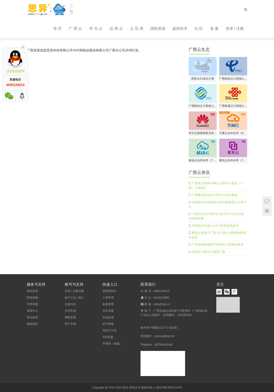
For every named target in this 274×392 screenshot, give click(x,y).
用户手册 (70, 324)
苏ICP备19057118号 (169, 387)
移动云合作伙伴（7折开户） (203, 160)
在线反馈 (108, 317)
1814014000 (161, 297)
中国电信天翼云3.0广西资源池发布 (215, 225)
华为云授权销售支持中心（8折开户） (203, 133)
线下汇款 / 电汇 (74, 297)
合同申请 (70, 310)
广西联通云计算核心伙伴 (233, 106)
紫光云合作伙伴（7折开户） (233, 160)
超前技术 (179, 29)
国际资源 (157, 29)
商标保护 (32, 324)
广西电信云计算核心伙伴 (233, 78)
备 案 (214, 29)
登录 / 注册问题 (74, 291)
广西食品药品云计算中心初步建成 (214, 195)
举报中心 (32, 310)
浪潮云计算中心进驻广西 (208, 252)
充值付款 (70, 304)
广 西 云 (75, 29)
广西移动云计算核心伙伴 (203, 106)
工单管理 (108, 297)
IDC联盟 (108, 337)
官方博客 (108, 324)
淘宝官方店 (110, 330)
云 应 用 (136, 29)
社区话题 (108, 310)
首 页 (57, 29)
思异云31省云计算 (202, 78)
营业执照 (32, 317)
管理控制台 (110, 291)
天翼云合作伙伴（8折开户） (233, 133)
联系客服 (32, 297)
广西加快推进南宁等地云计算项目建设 (218, 244)
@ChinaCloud (163, 344)
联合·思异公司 (131, 387)
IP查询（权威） (112, 343)
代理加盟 (32, 304)
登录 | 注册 (235, 29)
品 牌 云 (116, 29)
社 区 (198, 29)
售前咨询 (32, 291)
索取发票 (70, 317)
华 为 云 (96, 29)
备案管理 (108, 304)
